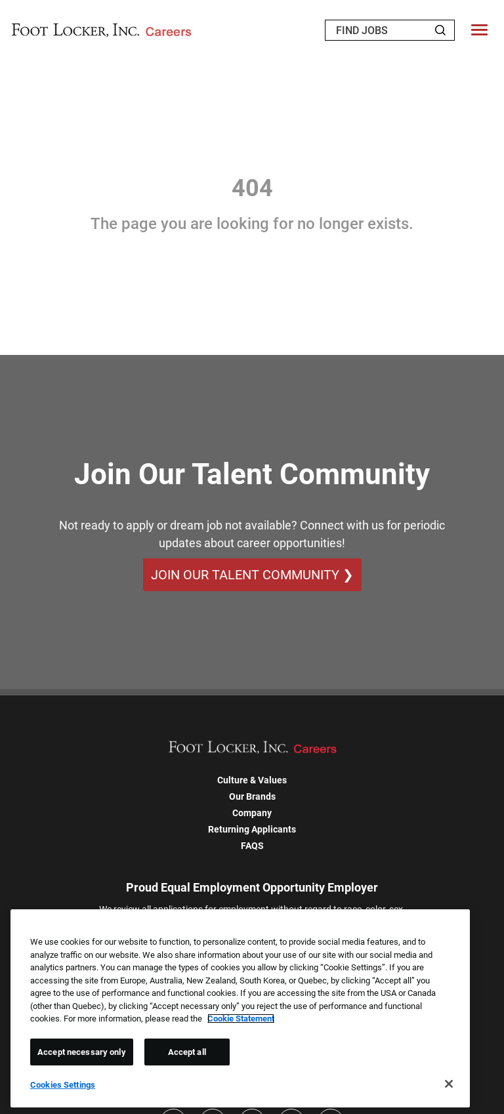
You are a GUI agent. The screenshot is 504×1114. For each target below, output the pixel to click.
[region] (240, 1008)
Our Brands (252, 796)
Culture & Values (252, 780)
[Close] (448, 1083)
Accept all (187, 1052)
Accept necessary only (81, 1052)
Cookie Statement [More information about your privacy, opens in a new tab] (240, 1018)
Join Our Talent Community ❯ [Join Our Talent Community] (252, 575)
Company (252, 813)
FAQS (252, 845)
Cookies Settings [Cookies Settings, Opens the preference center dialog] (62, 1085)
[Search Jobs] (440, 30)
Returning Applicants (252, 829)
